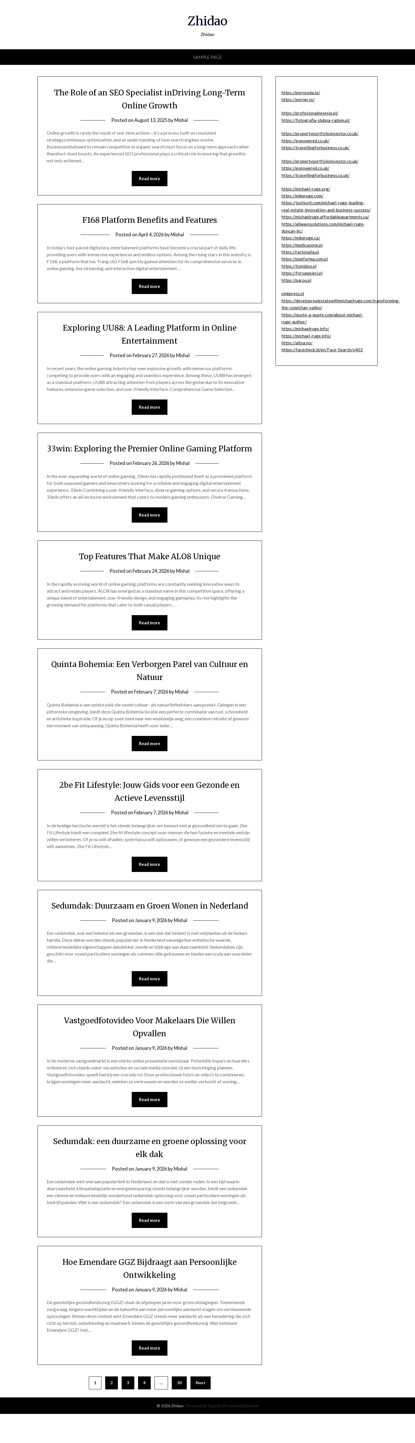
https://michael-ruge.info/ (306, 335)
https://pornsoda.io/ (301, 92)
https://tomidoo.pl (299, 266)
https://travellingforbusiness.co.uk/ (316, 147)
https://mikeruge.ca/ (301, 237)
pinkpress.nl (293, 293)
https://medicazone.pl (302, 245)
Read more (149, 178)
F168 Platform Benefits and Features (149, 219)
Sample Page (207, 57)
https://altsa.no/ (297, 342)
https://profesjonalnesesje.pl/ (310, 113)
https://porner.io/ (298, 99)
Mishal (183, 120)
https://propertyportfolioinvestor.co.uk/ (320, 133)
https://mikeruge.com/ (303, 195)
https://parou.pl (296, 280)
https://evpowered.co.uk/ (305, 140)
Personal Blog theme (241, 1434)
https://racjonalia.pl (300, 252)
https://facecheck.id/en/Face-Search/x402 (322, 349)
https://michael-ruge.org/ (306, 188)
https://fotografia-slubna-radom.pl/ (316, 120)
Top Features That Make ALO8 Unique (150, 570)
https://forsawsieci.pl (302, 273)
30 (179, 1411)
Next (200, 1411)
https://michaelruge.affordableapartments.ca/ (325, 216)
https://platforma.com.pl (305, 258)
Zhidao (207, 20)
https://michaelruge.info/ (305, 328)
